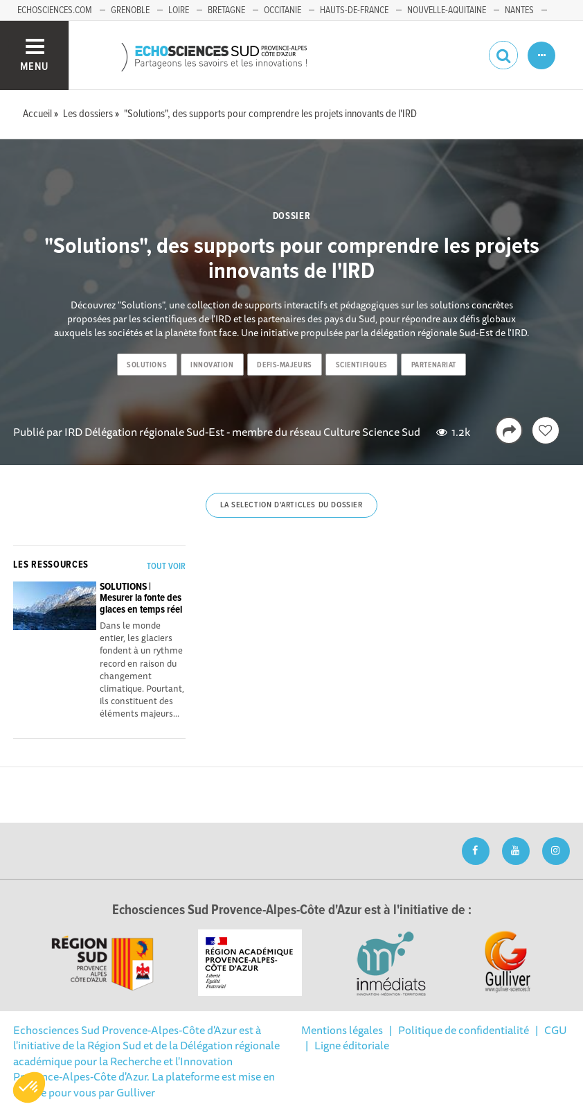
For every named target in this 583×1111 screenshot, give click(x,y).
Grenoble (130, 10)
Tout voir (166, 566)
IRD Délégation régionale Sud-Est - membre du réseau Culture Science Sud (242, 432)
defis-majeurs (284, 365)
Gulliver (135, 1092)
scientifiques (362, 365)
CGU (555, 1030)
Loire (178, 10)
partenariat (433, 365)
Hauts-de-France (354, 10)
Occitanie (282, 10)
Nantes (519, 10)
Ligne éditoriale (351, 1045)
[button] (29, 1087)
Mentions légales (342, 1030)
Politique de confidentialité (463, 1030)
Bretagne (226, 10)
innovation (212, 365)
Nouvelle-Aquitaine (446, 10)
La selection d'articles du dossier (291, 505)
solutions (147, 365)
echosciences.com (54, 10)
